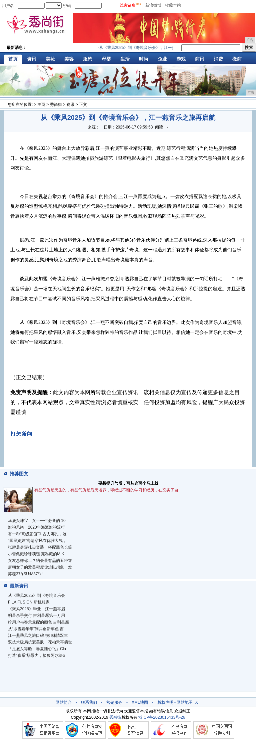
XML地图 (140, 702)
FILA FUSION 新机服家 (29, 602)
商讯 (199, 59)
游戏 (181, 59)
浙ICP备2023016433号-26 (161, 717)
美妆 (50, 59)
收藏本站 (173, 5)
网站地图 (185, 702)
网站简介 (64, 702)
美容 (69, 59)
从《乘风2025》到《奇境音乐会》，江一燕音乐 (146, 47)
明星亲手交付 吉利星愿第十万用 (36, 615)
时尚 (143, 59)
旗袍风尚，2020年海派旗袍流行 (36, 527)
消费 (218, 59)
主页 (41, 104)
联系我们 (89, 702)
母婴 (106, 59)
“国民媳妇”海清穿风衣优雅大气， (37, 540)
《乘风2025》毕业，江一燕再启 (36, 609)
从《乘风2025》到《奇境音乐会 (36, 595)
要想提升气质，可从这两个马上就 (128, 483)
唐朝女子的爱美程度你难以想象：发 (40, 567)
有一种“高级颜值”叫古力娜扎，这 (37, 534)
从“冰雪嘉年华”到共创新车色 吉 (36, 628)
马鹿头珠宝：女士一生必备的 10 (37, 520)
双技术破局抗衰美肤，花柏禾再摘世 (40, 642)
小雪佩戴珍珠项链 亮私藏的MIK (36, 554)
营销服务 (114, 702)
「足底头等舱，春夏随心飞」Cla (37, 648)
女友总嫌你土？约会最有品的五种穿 (40, 560)
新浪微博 (153, 5)
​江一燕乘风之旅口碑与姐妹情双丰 (38, 635)
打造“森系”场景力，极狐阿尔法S (36, 655)
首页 (13, 59)
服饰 (87, 59)
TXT (196, 702)
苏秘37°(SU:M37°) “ (25, 574)
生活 (125, 59)
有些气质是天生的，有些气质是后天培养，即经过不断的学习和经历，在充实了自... (108, 490)
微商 (237, 59)
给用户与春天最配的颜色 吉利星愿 (38, 622)
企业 (162, 59)
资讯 (31, 59)
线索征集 (128, 5)
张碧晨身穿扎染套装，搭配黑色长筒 (40, 547)
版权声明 (165, 702)
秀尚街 (56, 104)
